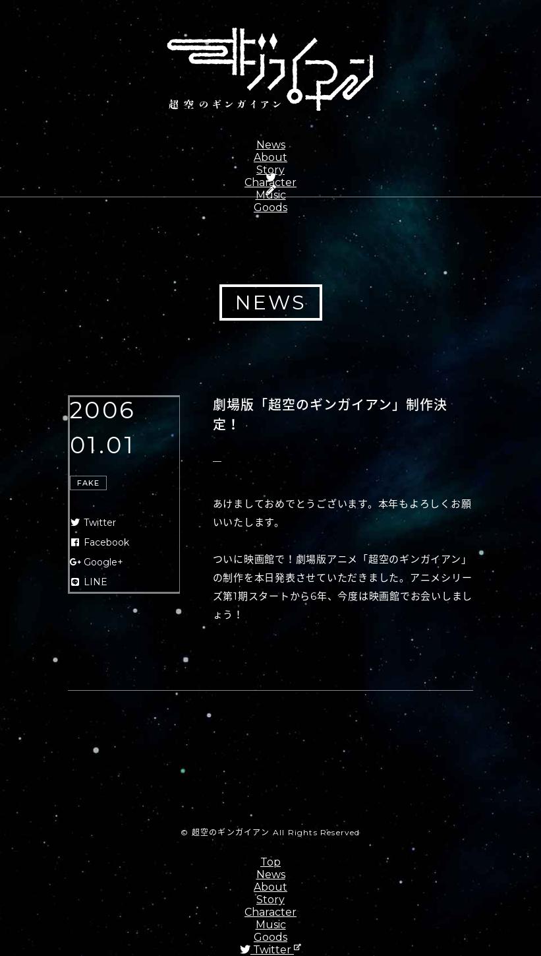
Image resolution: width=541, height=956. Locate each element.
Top (270, 862)
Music (271, 924)
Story (270, 170)
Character (270, 912)
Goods (270, 207)
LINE (89, 582)
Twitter (93, 522)
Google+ (97, 562)
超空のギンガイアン (270, 69)
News (270, 145)
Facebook (100, 542)
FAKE (88, 483)
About (270, 157)
